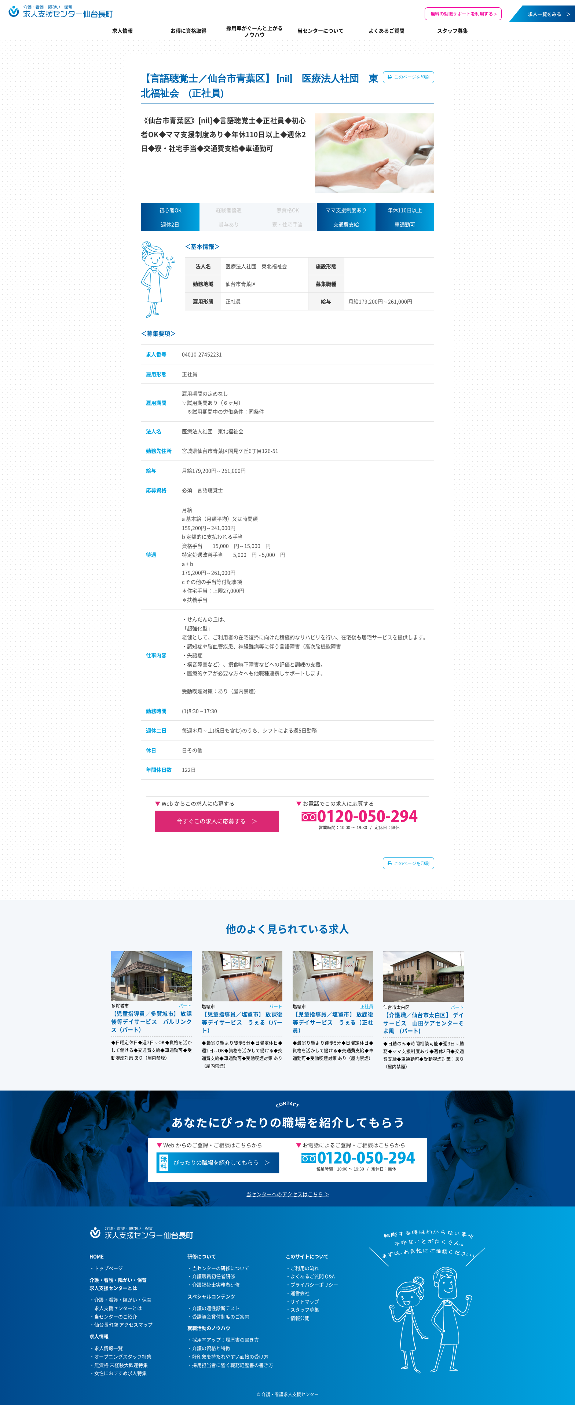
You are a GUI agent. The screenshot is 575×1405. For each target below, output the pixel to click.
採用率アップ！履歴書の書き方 (225, 1339)
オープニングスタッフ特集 (122, 1356)
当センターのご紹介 (115, 1316)
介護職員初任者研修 (213, 1276)
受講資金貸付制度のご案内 (220, 1316)
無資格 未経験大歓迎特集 (121, 1364)
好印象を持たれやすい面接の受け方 (230, 1356)
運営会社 (300, 1292)
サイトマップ (304, 1301)
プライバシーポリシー (314, 1284)
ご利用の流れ (304, 1267)
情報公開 (300, 1317)
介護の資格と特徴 (211, 1347)
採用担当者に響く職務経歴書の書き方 (232, 1364)
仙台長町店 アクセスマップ (123, 1324)
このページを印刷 (411, 77)
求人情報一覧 (108, 1347)
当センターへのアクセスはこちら (284, 1194)
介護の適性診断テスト (216, 1307)
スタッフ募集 (452, 30)
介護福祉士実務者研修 (216, 1284)
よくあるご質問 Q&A (312, 1276)
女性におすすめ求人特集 (120, 1372)
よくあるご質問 (386, 30)
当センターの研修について (220, 1267)
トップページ (108, 1267)
